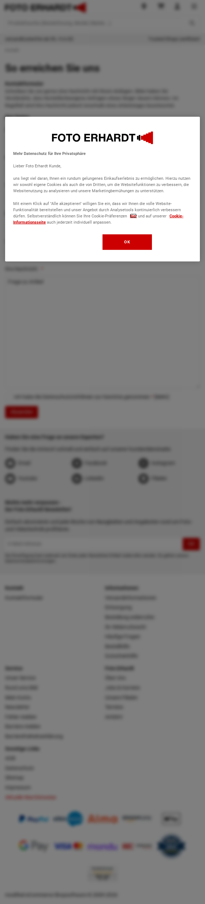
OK (127, 241)
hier (133, 215)
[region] (102, 189)
